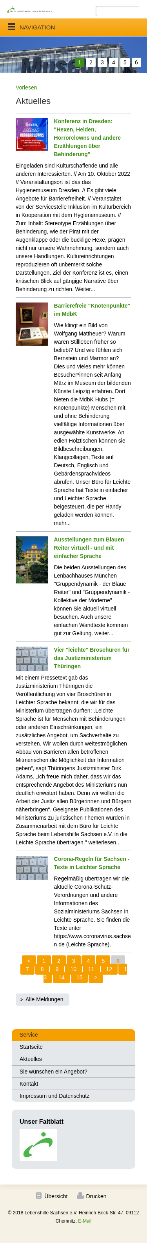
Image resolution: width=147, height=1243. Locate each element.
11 (91, 969)
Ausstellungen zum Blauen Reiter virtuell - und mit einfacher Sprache (89, 547)
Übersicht (55, 1196)
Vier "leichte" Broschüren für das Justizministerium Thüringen (92, 658)
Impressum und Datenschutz (54, 1096)
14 (61, 977)
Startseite (31, 1047)
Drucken (96, 1196)
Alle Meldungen (44, 999)
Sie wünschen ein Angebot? (53, 1071)
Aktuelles (31, 1059)
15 (79, 977)
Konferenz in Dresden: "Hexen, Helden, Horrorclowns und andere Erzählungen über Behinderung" (87, 137)
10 (73, 969)
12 (109, 969)
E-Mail (84, 1221)
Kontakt (29, 1084)
